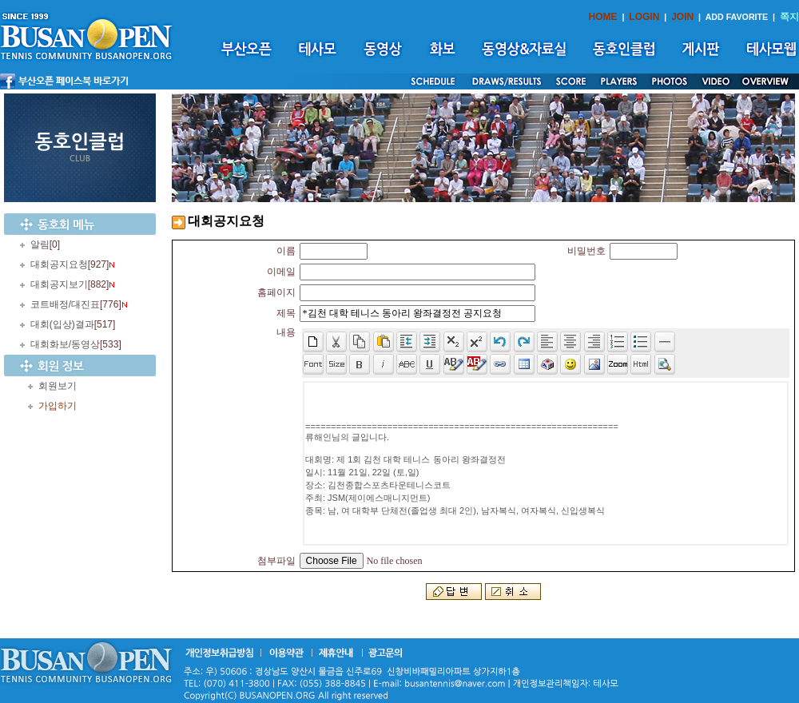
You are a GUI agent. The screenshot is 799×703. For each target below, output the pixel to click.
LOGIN (644, 16)
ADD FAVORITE (737, 17)
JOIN (682, 16)
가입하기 (57, 405)
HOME (603, 16)
